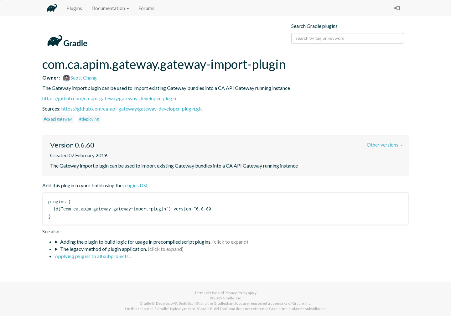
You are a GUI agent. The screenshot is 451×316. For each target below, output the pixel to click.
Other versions (384, 145)
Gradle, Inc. (232, 298)
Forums (146, 8)
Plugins (74, 8)
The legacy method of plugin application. (103, 249)
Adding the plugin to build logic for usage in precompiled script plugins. (135, 242)
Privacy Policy (236, 292)
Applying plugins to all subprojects (92, 256)
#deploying (89, 119)
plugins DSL (135, 185)
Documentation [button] (110, 8)
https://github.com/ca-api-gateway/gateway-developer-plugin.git (131, 108)
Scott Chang (80, 77)
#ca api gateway (58, 119)
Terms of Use (205, 292)
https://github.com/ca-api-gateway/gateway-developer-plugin (109, 98)
